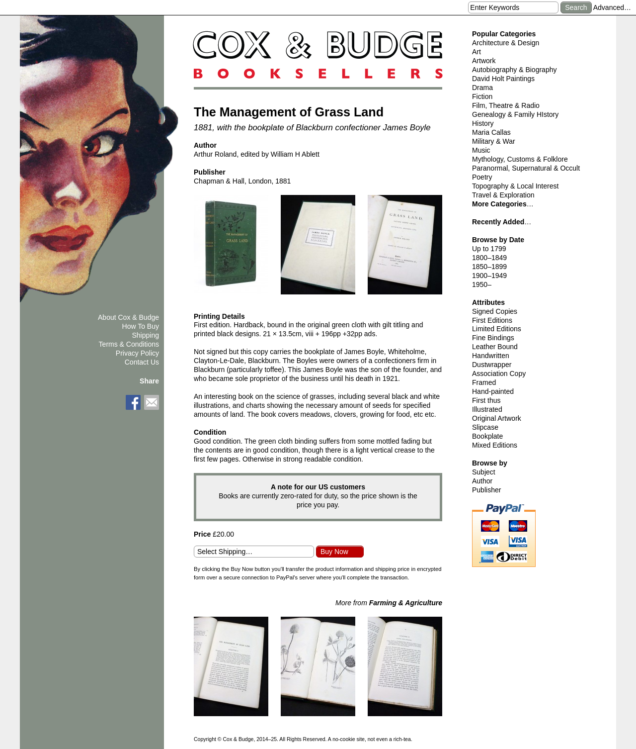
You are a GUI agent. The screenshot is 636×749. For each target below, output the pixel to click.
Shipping (145, 335)
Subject (483, 472)
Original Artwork (496, 418)
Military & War (493, 141)
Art (476, 52)
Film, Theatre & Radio (506, 105)
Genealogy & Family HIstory (515, 114)
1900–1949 (489, 276)
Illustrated (487, 409)
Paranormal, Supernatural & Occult (526, 168)
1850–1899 (489, 267)
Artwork (483, 61)
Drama (482, 88)
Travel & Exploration (503, 195)
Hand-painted (493, 391)
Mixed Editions (494, 445)
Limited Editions (496, 329)
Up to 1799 (489, 249)
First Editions (492, 320)
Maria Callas (491, 132)
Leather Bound (495, 347)
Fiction (482, 96)
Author (482, 481)
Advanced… (612, 7)
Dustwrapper (491, 365)
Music (481, 150)
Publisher (486, 490)
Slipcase (485, 427)
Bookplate (487, 436)
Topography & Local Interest (515, 186)
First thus (486, 400)
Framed (484, 382)
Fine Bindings (493, 338)
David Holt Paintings (503, 79)
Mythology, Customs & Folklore (520, 159)
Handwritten (490, 356)
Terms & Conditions (129, 344)
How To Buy (140, 326)
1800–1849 (489, 258)
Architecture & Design (505, 43)
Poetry (482, 177)
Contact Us (142, 362)
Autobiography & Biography (514, 70)
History (483, 123)
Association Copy (499, 373)
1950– (481, 284)
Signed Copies (494, 311)
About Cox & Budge (128, 317)
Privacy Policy (137, 353)
